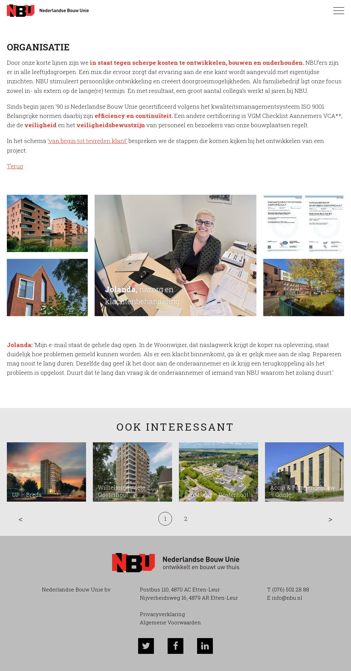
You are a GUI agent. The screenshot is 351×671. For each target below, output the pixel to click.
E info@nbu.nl (284, 597)
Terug (15, 166)
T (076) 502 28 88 (288, 589)
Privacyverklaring (162, 614)
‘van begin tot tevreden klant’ (87, 141)
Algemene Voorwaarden (170, 622)
